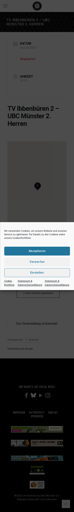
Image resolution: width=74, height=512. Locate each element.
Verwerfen (37, 262)
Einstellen (37, 272)
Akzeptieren (37, 251)
